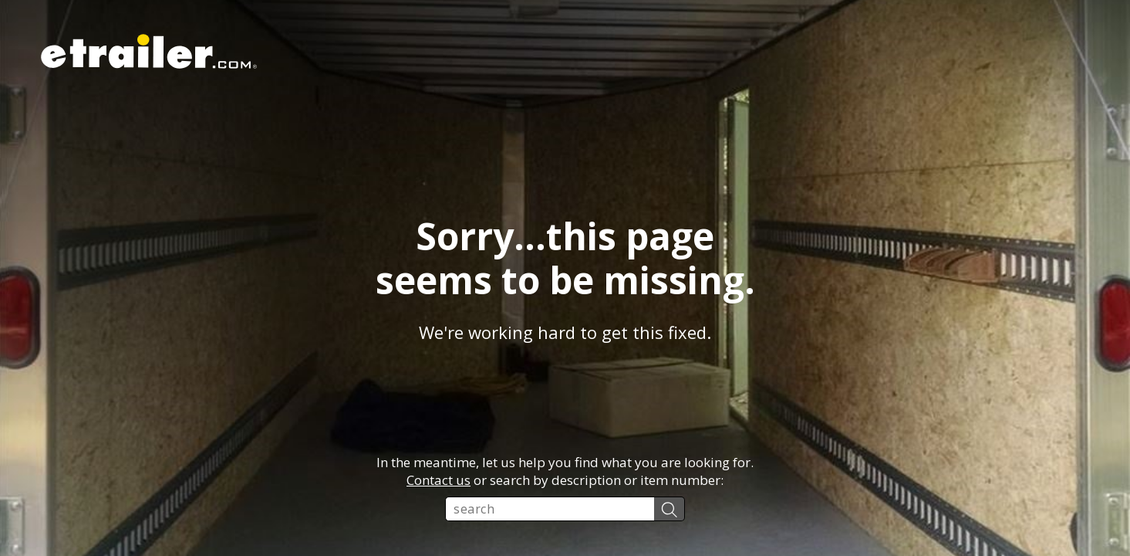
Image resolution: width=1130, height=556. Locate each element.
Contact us (438, 480)
